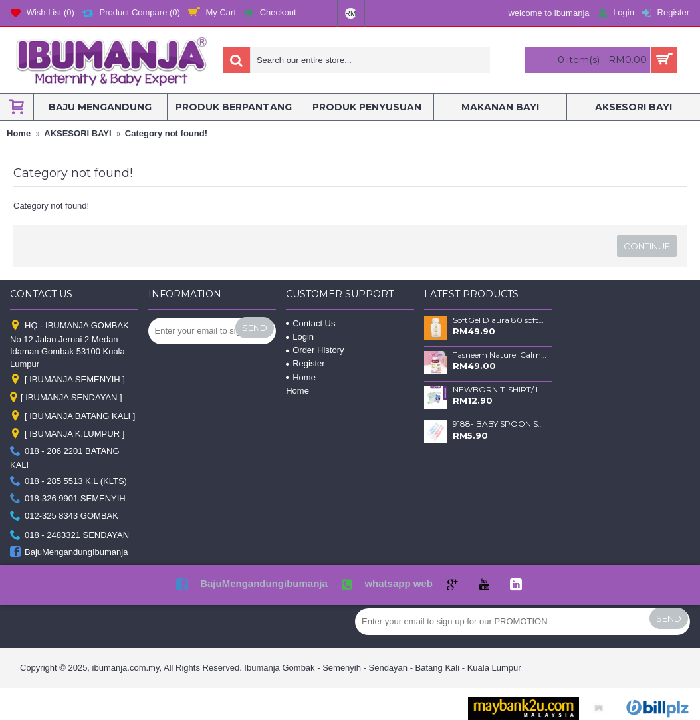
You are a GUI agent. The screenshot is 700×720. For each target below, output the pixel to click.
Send (254, 327)
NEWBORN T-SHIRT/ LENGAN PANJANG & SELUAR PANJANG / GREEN (500, 389)
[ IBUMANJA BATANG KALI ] (72, 416)
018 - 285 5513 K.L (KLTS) (68, 481)
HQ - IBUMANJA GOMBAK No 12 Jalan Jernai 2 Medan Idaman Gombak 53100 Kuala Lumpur (69, 344)
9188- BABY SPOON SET (500, 424)
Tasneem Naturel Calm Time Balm (500, 355)
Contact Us (310, 323)
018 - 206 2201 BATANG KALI (65, 458)
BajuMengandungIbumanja (69, 552)
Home (301, 377)
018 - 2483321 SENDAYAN (69, 534)
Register (305, 363)
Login (300, 337)
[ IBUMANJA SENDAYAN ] (66, 398)
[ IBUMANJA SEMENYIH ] (67, 379)
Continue (647, 246)
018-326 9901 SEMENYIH (68, 499)
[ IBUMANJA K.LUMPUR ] (67, 433)
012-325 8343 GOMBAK (64, 516)
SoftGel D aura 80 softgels (500, 320)
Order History (315, 350)
